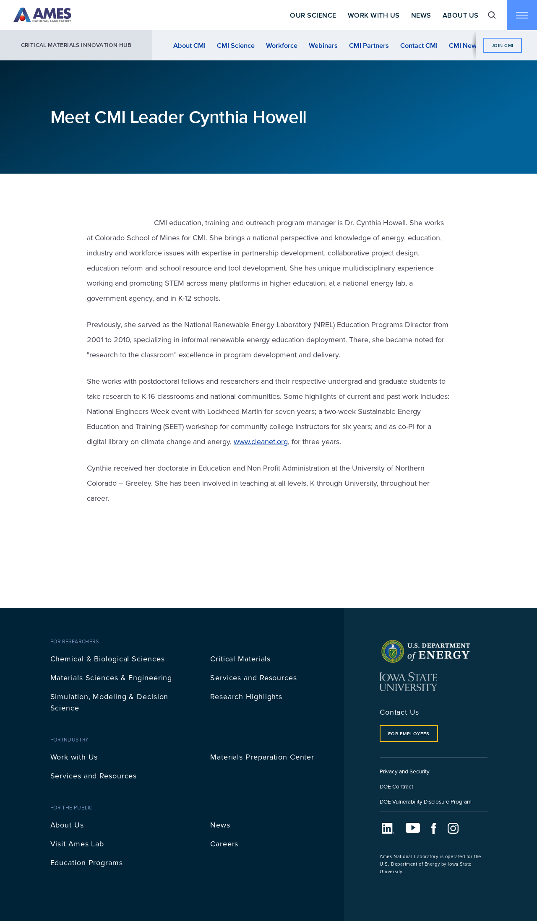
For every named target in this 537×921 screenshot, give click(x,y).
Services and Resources (253, 677)
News (421, 15)
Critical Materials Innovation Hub (76, 45)
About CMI (189, 45)
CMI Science (236, 45)
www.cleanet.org (261, 441)
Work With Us (374, 15)
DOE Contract (396, 786)
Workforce (281, 45)
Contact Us (399, 712)
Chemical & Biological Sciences (107, 658)
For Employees (408, 733)
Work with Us (74, 757)
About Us (461, 15)
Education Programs (86, 862)
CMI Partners (369, 45)
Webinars (323, 45)
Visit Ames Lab (77, 843)
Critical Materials (240, 658)
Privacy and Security (405, 771)
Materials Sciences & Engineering (111, 677)
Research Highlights (246, 696)
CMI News (464, 45)
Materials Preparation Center (262, 757)
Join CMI (503, 45)
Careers (224, 843)
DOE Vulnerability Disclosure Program (426, 801)
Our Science (313, 15)
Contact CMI (419, 45)
